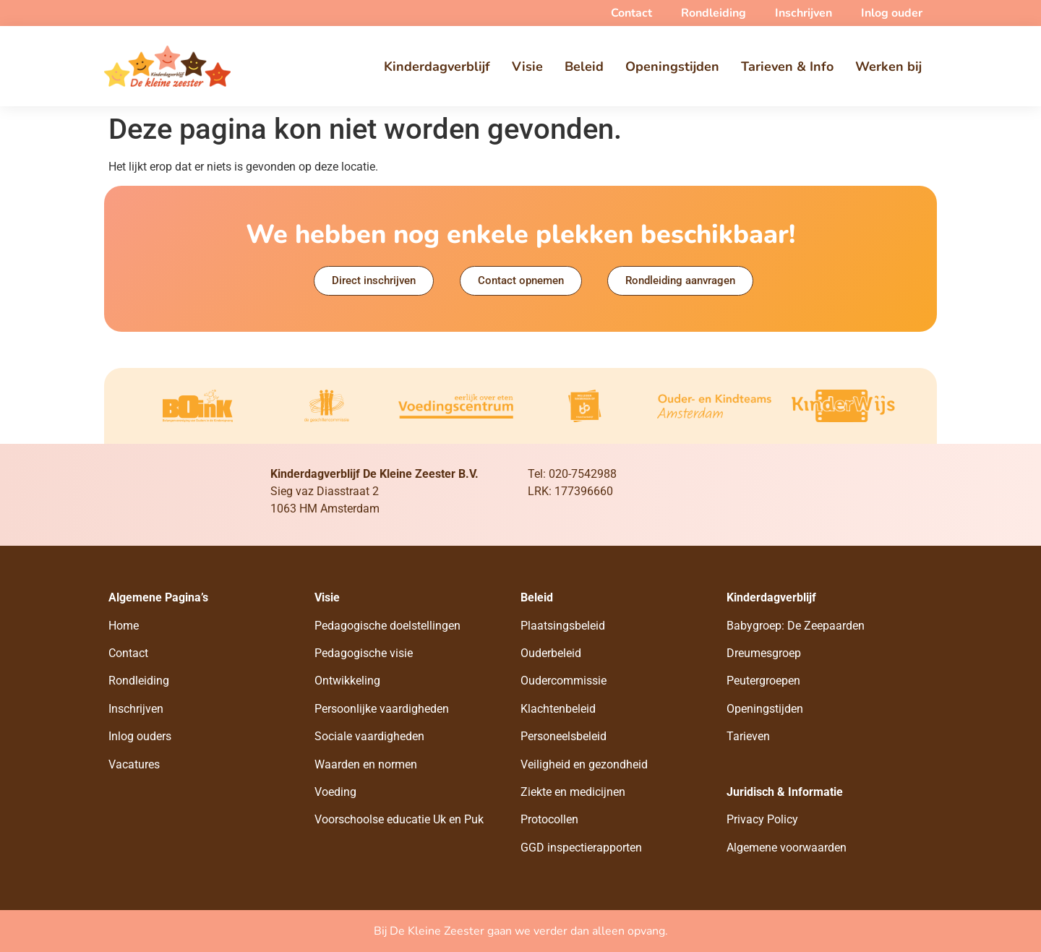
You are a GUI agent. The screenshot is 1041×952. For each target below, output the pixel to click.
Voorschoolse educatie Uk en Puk (399, 819)
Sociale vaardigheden (369, 736)
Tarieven (748, 736)
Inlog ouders (139, 736)
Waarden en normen (365, 764)
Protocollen (549, 819)
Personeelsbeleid (563, 736)
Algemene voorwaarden (787, 847)
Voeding (335, 792)
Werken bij (888, 66)
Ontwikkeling (347, 680)
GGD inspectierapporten (581, 847)
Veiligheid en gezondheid (584, 764)
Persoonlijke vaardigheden (381, 709)
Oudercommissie (563, 680)
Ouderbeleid (550, 653)
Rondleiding (138, 680)
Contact (128, 653)
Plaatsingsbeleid (562, 625)
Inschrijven (135, 709)
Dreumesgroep (764, 653)
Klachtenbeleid (558, 709)
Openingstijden (672, 66)
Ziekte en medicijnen (572, 792)
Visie (527, 66)
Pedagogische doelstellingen (387, 625)
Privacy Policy (762, 819)
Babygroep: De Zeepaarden (796, 625)
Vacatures (134, 764)
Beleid (584, 66)
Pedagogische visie (363, 653)
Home (123, 625)
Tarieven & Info (787, 66)
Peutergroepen (763, 680)
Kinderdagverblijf (437, 66)
